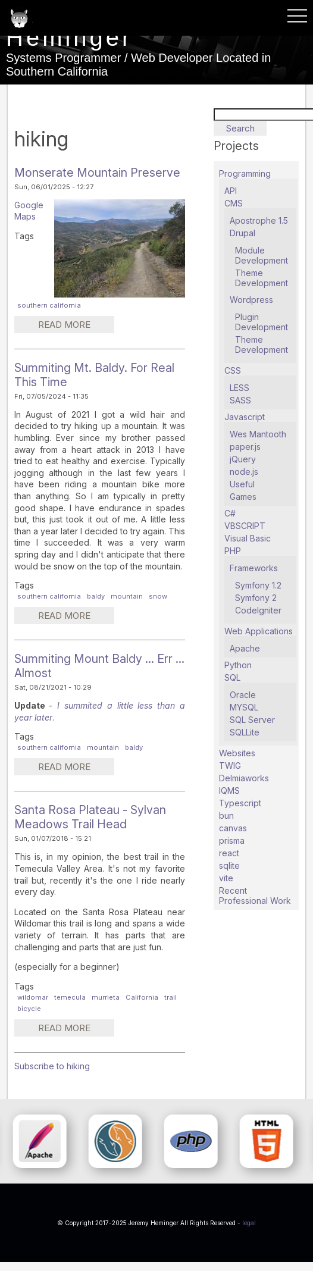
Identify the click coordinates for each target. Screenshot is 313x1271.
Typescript (240, 803)
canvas (233, 828)
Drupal (242, 233)
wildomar (32, 997)
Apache (245, 648)
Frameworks (254, 568)
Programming (245, 173)
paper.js (245, 447)
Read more (76, 326)
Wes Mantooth (258, 434)
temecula (70, 997)
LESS (239, 388)
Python (238, 665)
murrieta (106, 997)
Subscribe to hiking (52, 1066)
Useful (242, 484)
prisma (232, 840)
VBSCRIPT (244, 526)
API (230, 191)
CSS (232, 370)
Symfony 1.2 (258, 585)
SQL (232, 677)
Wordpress (251, 300)
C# (230, 513)
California (142, 997)
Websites (237, 753)
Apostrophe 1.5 (259, 220)
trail (170, 997)
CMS (233, 203)
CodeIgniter (258, 610)
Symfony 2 (256, 598)
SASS (240, 400)
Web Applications (258, 631)
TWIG (230, 765)
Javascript (244, 417)
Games (243, 497)
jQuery (243, 459)
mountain (127, 596)
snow (158, 596)
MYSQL (244, 707)
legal (249, 1222)
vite (226, 878)
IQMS (229, 790)
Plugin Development (261, 322)
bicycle (29, 1008)
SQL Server (252, 720)
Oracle (243, 695)
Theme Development (261, 278)
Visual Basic (247, 538)
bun (226, 815)
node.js (244, 472)
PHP (232, 551)
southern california (49, 305)
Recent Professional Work (255, 895)
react (229, 853)
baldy (96, 596)
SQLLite (244, 732)
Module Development (261, 255)
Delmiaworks (244, 778)
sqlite (229, 865)
